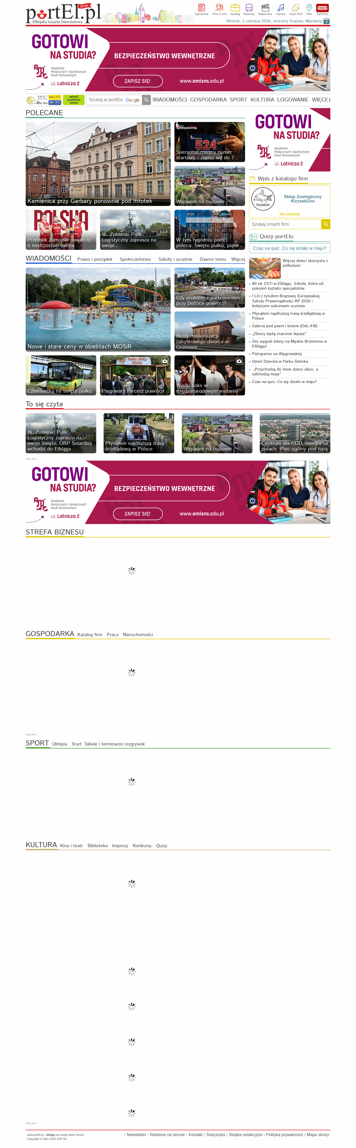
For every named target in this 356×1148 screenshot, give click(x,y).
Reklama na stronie (167, 1135)
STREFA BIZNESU (55, 532)
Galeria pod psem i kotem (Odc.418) (284, 326)
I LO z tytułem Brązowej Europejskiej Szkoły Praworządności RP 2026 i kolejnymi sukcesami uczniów (286, 301)
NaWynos (322, 8)
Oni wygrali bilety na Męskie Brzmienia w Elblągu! (289, 344)
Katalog (235, 14)
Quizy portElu (271, 237)
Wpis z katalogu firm (278, 179)
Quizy (161, 846)
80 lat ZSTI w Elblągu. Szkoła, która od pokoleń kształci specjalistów (287, 286)
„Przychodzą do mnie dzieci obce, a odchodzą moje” (285, 372)
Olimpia (59, 744)
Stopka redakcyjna (245, 1135)
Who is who (219, 14)
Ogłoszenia (201, 14)
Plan (309, 14)
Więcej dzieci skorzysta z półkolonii (305, 263)
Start (77, 744)
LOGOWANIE (293, 99)
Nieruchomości (138, 635)
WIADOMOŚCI (170, 99)
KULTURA (262, 99)
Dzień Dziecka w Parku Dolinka (280, 361)
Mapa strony (318, 1135)
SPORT (238, 99)
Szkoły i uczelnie (175, 259)
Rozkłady (249, 14)
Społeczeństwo (135, 259)
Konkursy (142, 846)
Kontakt (195, 1135)
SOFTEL (62, 1138)
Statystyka (215, 1135)
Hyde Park (295, 14)
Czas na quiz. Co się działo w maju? (284, 382)
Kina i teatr (71, 846)
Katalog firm (89, 635)
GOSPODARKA (208, 99)
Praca (112, 635)
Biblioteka (98, 846)
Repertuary (265, 14)
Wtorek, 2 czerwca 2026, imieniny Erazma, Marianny (274, 21)
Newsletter (136, 1135)
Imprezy (281, 14)
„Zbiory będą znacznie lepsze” (279, 334)
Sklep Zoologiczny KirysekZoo (303, 198)
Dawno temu (213, 259)
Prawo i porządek (94, 259)
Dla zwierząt (290, 214)
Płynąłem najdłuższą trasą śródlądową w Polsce (288, 316)
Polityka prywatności (284, 1135)
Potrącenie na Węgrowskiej (277, 354)
